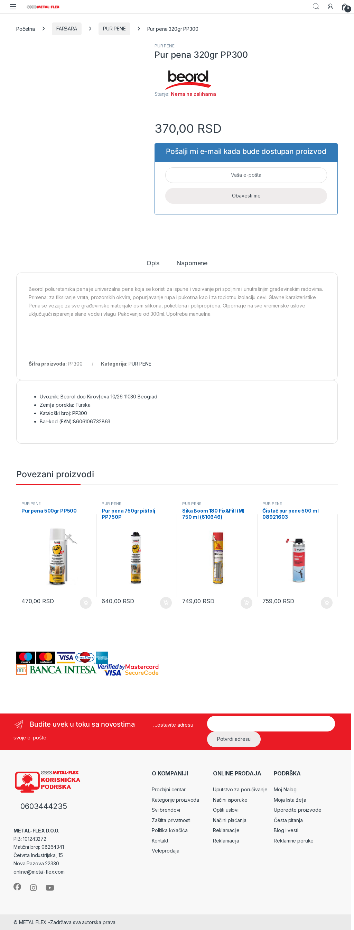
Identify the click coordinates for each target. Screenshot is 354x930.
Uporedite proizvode (297, 810)
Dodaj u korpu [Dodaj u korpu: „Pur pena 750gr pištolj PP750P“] (166, 603)
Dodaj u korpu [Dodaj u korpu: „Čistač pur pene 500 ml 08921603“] (327, 603)
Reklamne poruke (294, 841)
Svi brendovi (166, 810)
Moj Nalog (285, 789)
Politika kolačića (170, 830)
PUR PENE (114, 28)
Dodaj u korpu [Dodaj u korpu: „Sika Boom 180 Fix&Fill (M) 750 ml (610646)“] (246, 603)
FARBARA (66, 28)
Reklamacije (226, 830)
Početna (25, 28)
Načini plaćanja (229, 820)
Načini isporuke (230, 800)
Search (316, 6)
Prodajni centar (169, 789)
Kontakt (160, 841)
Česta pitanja (288, 820)
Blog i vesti (286, 830)
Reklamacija (226, 841)
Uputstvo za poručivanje (240, 789)
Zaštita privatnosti (171, 820)
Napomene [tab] (191, 263)
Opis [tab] (153, 263)
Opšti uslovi (226, 810)
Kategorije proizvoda (175, 800)
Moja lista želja (290, 800)
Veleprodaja (165, 851)
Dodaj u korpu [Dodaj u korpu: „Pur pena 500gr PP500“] (86, 603)
